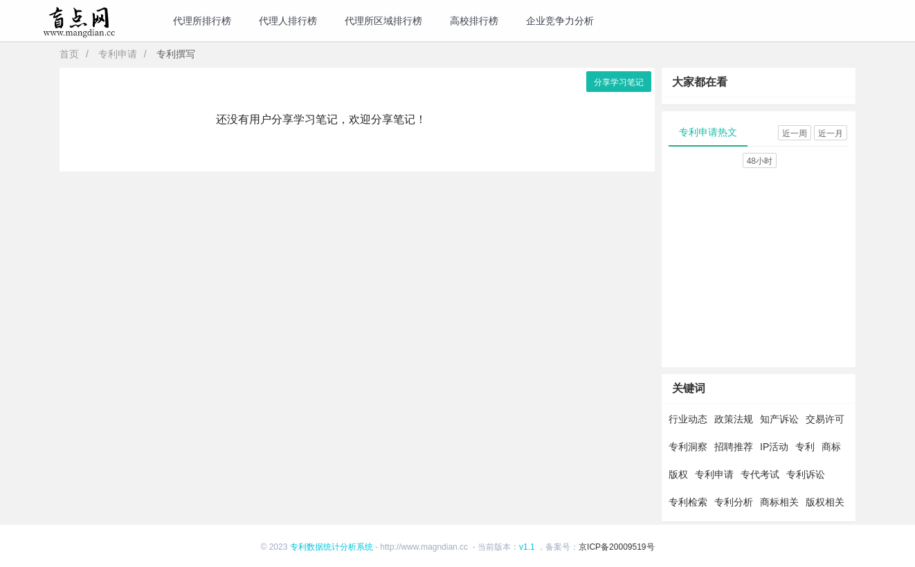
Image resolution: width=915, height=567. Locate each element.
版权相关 (825, 502)
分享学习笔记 (619, 82)
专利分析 (733, 502)
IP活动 (774, 446)
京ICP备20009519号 (616, 547)
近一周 (794, 133)
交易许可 (825, 419)
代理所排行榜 (202, 20)
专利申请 (117, 53)
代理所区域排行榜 (383, 20)
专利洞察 (688, 446)
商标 (831, 446)
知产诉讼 (779, 419)
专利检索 (688, 502)
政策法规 (733, 419)
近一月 (830, 133)
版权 (678, 474)
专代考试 (760, 474)
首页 (69, 53)
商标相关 (779, 502)
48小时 (759, 161)
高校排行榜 (474, 20)
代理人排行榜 (288, 20)
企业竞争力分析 (560, 20)
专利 (805, 446)
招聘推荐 (733, 446)
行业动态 (688, 419)
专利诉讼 (805, 474)
